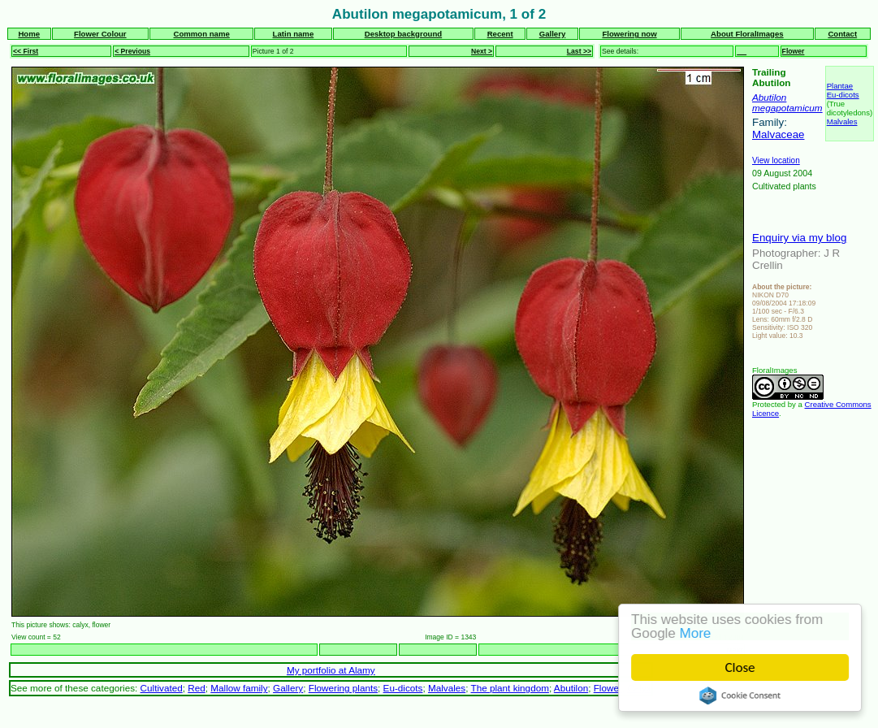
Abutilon (769, 97)
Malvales (842, 121)
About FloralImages (747, 33)
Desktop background (403, 33)
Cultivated (162, 687)
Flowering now (629, 33)
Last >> (579, 51)
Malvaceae (778, 134)
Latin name (293, 33)
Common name (202, 33)
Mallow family (238, 687)
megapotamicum (787, 107)
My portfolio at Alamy (331, 670)
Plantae (840, 85)
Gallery (552, 33)
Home (29, 33)
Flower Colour (100, 33)
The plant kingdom (510, 687)
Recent (500, 33)
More (695, 633)
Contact (842, 33)
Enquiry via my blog (799, 238)
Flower (793, 51)
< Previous (132, 51)
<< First (25, 51)
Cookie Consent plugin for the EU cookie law (740, 695)
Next (734, 649)
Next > (481, 51)
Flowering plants (343, 687)
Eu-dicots (843, 94)
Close (740, 667)
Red (196, 687)
